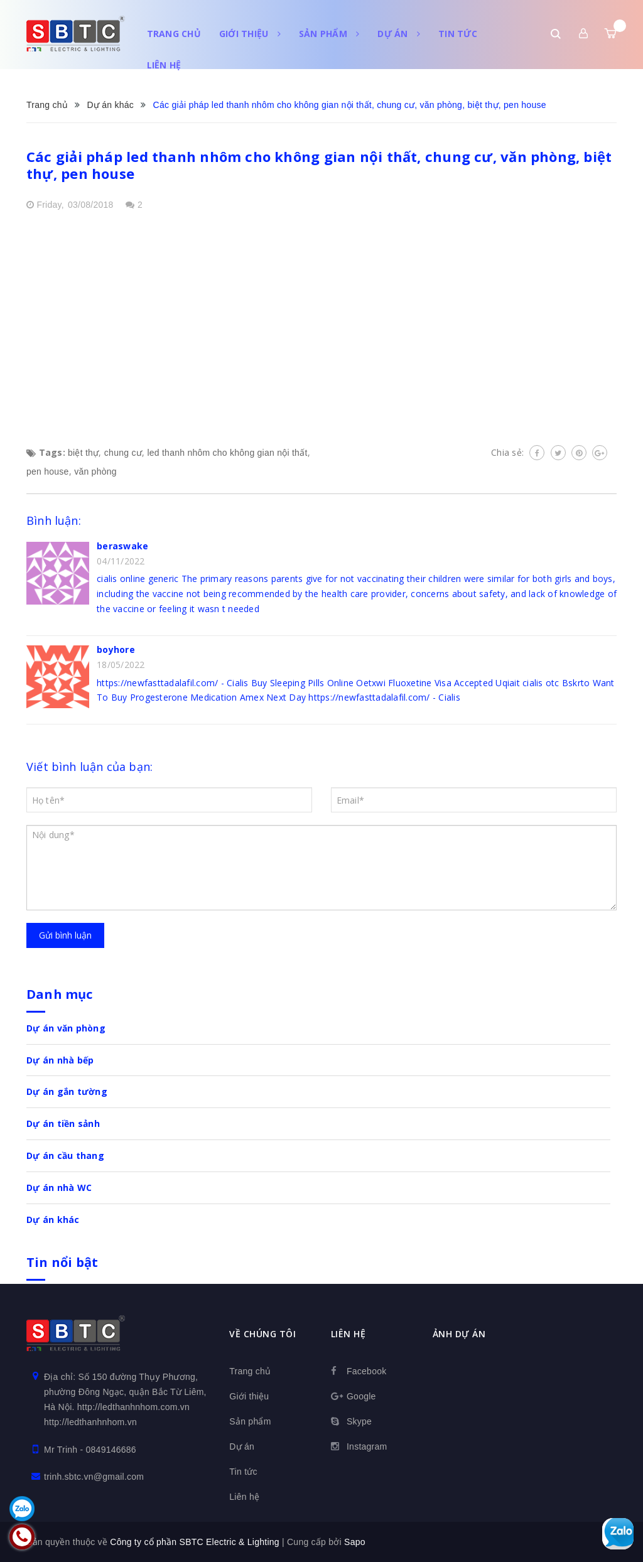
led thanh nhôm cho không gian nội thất (227, 453)
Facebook (366, 1371)
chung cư (123, 453)
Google (361, 1396)
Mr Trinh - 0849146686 (90, 1450)
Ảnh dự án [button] (459, 1334)
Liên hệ (164, 65)
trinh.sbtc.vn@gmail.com (94, 1477)
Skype (359, 1421)
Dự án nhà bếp (60, 1060)
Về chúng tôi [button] (262, 1334)
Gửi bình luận (65, 935)
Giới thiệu (250, 34)
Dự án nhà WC (59, 1187)
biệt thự (83, 453)
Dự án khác (53, 1219)
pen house (47, 471)
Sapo (354, 1542)
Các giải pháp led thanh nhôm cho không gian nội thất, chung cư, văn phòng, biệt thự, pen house (319, 165)
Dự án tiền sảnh (63, 1123)
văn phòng (95, 471)
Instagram (367, 1446)
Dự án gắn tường (66, 1091)
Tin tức (457, 34)
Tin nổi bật (62, 1262)
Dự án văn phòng (65, 1028)
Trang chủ (174, 34)
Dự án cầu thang (65, 1155)
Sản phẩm (329, 34)
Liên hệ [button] (348, 1334)
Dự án (398, 34)
